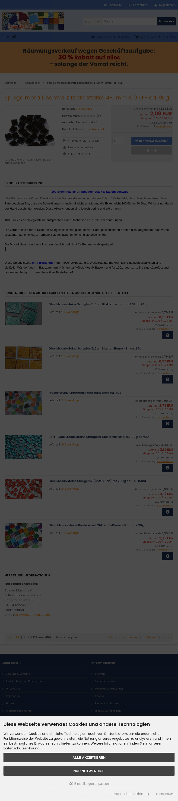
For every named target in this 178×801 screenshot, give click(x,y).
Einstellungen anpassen (89, 784)
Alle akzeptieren (89, 757)
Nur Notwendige (89, 771)
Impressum (165, 794)
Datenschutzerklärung (130, 794)
